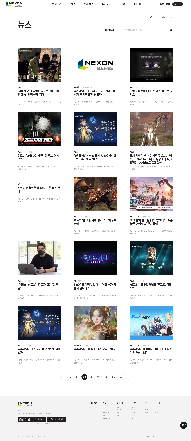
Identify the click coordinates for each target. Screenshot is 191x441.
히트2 (132, 88)
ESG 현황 (154, 414)
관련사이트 (150, 437)
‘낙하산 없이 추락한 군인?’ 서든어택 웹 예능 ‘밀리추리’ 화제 (39, 93)
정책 (152, 407)
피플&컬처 (123, 410)
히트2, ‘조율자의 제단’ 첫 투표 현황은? (38, 157)
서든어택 (20, 88)
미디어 (137, 4)
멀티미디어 (168, 414)
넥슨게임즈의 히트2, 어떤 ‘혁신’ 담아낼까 (39, 351)
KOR (175, 4)
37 (121, 377)
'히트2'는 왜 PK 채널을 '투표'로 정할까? (151, 286)
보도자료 (167, 410)
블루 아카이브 (134, 217)
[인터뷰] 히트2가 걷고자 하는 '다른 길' (38, 286)
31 (77, 377)
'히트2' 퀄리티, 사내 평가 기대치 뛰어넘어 (95, 222)
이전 (70, 377)
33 (91, 377)
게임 (73, 4)
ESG (122, 4)
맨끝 (130, 377)
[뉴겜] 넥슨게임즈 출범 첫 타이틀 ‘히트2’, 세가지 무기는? (95, 157)
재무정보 (138, 414)
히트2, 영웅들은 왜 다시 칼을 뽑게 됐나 (39, 190)
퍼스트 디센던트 (108, 420)
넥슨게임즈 (55, 4)
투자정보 (106, 4)
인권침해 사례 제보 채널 (56, 419)
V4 (75, 281)
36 (113, 377)
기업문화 (123, 407)
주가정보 (138, 410)
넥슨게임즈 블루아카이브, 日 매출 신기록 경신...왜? (151, 351)
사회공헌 (154, 410)
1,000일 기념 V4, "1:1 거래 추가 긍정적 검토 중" (95, 286)
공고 (136, 420)
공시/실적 (138, 417)
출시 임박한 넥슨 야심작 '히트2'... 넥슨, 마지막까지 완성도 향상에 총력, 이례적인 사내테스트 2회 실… (151, 159)
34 (98, 377)
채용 (121, 417)
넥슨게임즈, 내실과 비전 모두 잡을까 (95, 349)
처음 (61, 377)
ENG (180, 4)
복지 (121, 414)
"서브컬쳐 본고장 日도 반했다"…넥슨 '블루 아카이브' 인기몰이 (151, 222)
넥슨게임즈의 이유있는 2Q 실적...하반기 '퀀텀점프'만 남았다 (94, 93)
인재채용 (88, 4)
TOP (184, 425)
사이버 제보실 (39, 419)
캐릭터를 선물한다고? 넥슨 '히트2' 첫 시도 (151, 93)
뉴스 (165, 407)
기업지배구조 (139, 407)
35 (106, 377)
